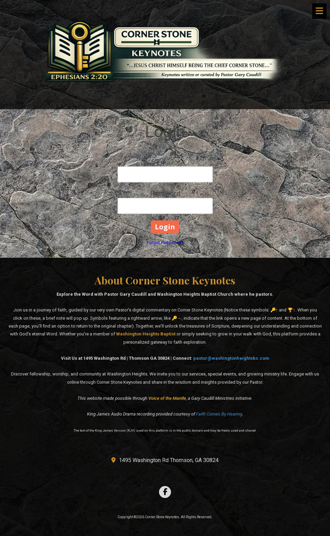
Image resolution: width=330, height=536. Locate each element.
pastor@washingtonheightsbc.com (231, 358)
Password (165, 193)
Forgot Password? (165, 242)
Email (165, 162)
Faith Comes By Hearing (219, 414)
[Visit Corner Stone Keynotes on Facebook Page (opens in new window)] (165, 492)
